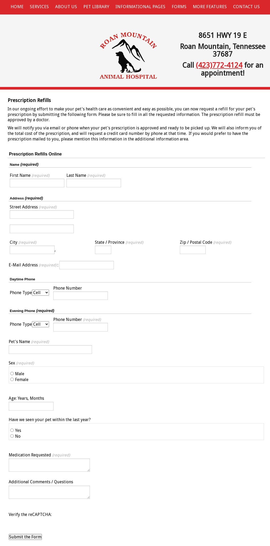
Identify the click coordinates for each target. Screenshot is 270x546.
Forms (179, 6)
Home (17, 6)
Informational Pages (140, 6)
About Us (66, 6)
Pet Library (96, 6)
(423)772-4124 (219, 65)
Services (39, 6)
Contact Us (246, 6)
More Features (210, 6)
